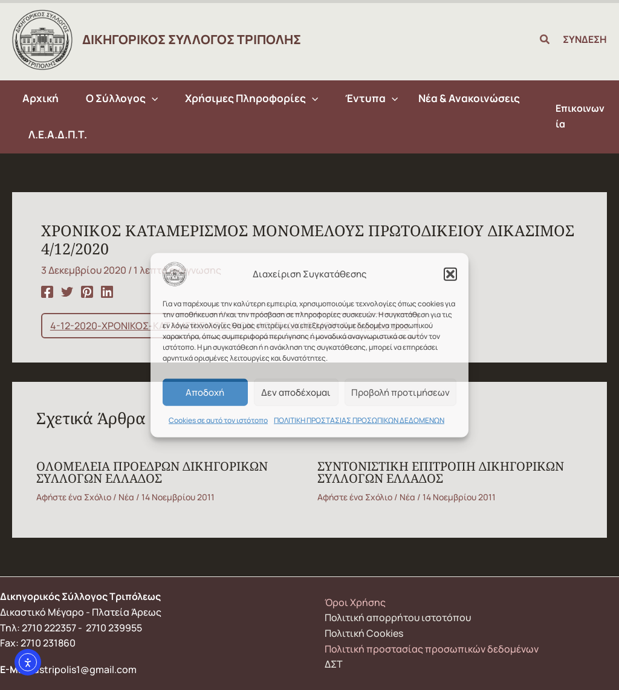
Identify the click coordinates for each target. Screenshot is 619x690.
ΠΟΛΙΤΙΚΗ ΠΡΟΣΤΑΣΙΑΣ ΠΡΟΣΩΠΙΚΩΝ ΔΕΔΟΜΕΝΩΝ (359, 420)
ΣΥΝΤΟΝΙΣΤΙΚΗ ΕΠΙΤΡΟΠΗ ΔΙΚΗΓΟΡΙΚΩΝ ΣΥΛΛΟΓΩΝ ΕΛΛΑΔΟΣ (440, 472)
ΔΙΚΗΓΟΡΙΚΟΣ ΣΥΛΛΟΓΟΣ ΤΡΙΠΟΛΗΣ (191, 39)
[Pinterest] (87, 291)
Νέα (126, 497)
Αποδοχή (205, 391)
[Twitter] (67, 291)
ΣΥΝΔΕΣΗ (585, 39)
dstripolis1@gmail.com (85, 669)
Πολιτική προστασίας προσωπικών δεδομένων (432, 649)
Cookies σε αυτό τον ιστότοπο (218, 420)
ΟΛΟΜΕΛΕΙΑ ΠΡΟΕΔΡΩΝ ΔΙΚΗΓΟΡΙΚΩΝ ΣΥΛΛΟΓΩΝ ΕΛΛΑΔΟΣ (152, 472)
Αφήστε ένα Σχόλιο (73, 497)
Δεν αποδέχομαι (296, 391)
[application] (152, 98)
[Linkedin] (107, 291)
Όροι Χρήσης (355, 602)
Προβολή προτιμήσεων (400, 391)
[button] (450, 274)
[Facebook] (47, 291)
